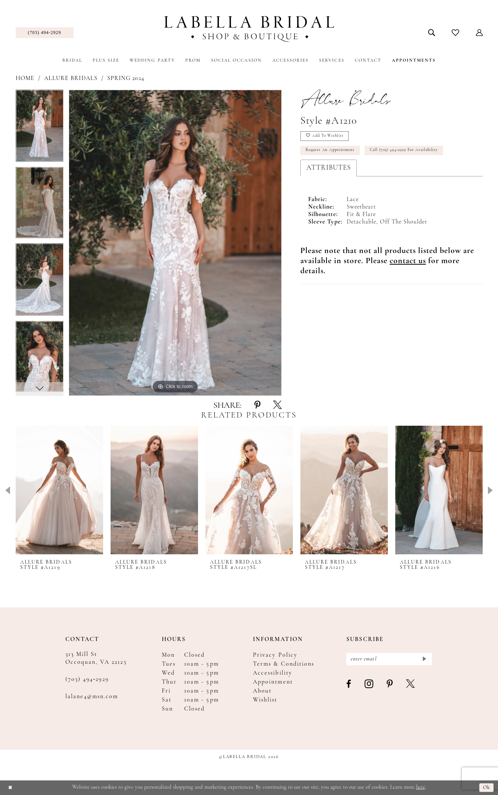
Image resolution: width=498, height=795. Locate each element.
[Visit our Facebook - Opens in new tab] (349, 686)
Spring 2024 (125, 78)
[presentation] (59, 490)
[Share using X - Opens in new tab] (277, 405)
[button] (479, 32)
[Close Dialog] (11, 787)
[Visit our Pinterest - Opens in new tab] (390, 686)
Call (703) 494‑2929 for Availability (414, 153)
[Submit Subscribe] (424, 660)
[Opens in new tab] (408, 264)
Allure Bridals (71, 78)
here (420, 787)
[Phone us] (45, 32)
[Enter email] (389, 660)
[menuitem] (45, 32)
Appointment (273, 682)
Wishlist (265, 700)
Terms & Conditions (283, 664)
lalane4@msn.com (91, 697)
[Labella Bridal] (249, 29)
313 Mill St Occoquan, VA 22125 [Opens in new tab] (96, 658)
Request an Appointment (333, 153)
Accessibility (272, 673)
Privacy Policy (275, 655)
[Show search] (431, 32)
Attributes (328, 171)
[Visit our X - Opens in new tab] (410, 686)
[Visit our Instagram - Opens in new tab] (369, 685)
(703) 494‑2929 (87, 679)
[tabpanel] (40, 128)
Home (25, 78)
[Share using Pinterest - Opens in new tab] (257, 405)
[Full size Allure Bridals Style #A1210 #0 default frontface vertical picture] (175, 242)
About (262, 691)
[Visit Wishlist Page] (455, 32)
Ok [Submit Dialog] (486, 788)
